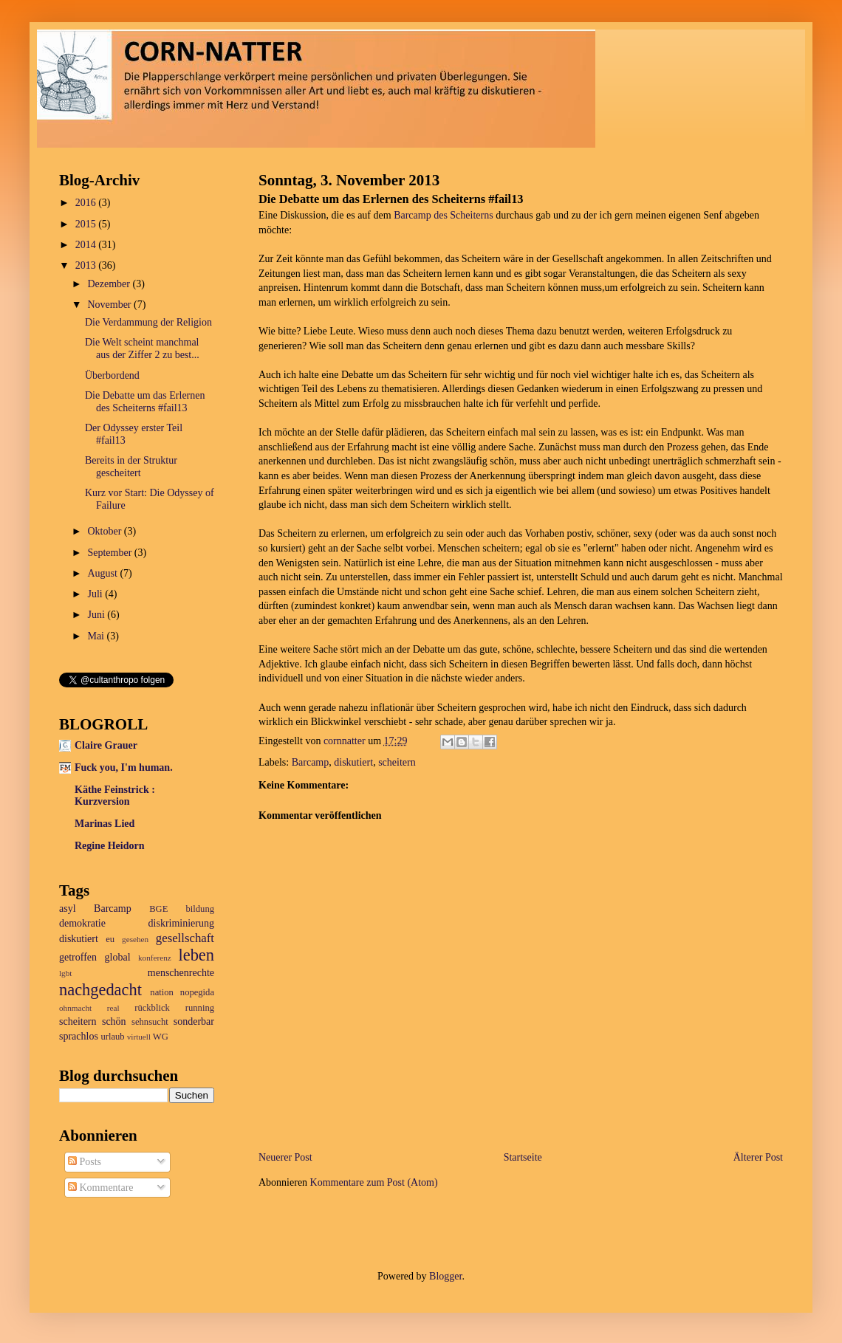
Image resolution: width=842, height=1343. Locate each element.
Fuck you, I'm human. (124, 767)
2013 (87, 265)
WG (160, 1036)
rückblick (152, 1008)
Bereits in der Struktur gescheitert (131, 466)
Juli (96, 594)
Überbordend (112, 375)
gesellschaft (185, 938)
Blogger (445, 1276)
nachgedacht (100, 989)
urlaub (112, 1036)
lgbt (65, 973)
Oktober (105, 531)
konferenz (154, 957)
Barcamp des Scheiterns (443, 215)
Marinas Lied (104, 823)
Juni (97, 614)
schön (114, 1021)
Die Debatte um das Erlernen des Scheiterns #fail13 (145, 401)
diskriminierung (181, 923)
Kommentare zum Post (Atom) (374, 1182)
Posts (84, 1161)
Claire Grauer (106, 745)
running (199, 1008)
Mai (96, 636)
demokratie (82, 923)
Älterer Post (758, 1157)
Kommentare (101, 1187)
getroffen (78, 957)
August (103, 573)
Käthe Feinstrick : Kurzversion (115, 795)
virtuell (139, 1036)
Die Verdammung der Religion (148, 322)
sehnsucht (149, 1022)
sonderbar (194, 1021)
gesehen (135, 939)
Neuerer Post (285, 1157)
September (110, 552)
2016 (87, 202)
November (110, 304)
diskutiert (353, 762)
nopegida (197, 992)
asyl (67, 908)
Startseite (523, 1157)
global (118, 957)
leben (197, 955)
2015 (87, 224)
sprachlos (78, 1036)
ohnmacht (75, 1007)
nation (161, 992)
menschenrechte (181, 972)
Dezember (109, 283)
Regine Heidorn (110, 845)
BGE (158, 909)
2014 (87, 244)
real (113, 1007)
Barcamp (310, 762)
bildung (200, 909)
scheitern (397, 762)
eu (110, 939)
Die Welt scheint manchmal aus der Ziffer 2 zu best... (142, 348)
